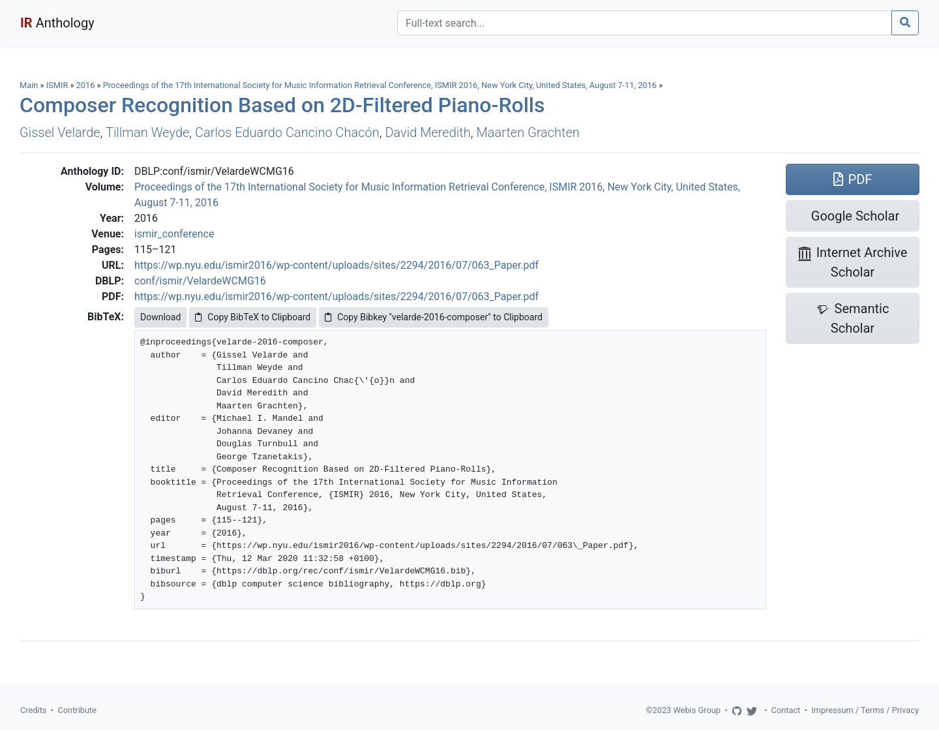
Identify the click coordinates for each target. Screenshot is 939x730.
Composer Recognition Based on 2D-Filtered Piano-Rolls (282, 105)
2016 (85, 85)
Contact (786, 710)
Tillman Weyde (147, 132)
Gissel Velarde (60, 132)
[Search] (644, 22)
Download (160, 317)
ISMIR (57, 85)
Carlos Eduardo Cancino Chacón (287, 132)
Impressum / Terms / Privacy (865, 710)
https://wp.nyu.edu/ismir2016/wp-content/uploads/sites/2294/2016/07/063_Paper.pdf (336, 265)
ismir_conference (174, 234)
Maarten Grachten (527, 132)
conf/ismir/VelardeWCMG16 (200, 281)
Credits (33, 710)
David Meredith (427, 132)
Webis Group (697, 710)
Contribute (77, 710)
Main (29, 85)
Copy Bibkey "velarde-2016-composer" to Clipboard (434, 317)
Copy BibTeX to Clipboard (252, 317)
